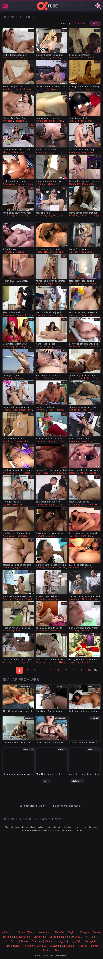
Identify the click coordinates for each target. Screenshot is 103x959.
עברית (6, 946)
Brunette (19, 599)
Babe (15, 504)
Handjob (26, 215)
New (95, 23)
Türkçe (95, 946)
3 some (39, 184)
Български (68, 946)
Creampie (52, 441)
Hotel (89, 121)
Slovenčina (39, 937)
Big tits (54, 89)
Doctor (82, 215)
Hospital (73, 215)
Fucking (49, 184)
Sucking (59, 252)
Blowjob (93, 473)
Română (28, 946)
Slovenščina (23, 937)
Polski (16, 946)
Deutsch (54, 946)
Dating (72, 346)
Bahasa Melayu (26, 932)
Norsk (64, 937)
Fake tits (57, 346)
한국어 (89, 937)
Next (97, 670)
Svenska (41, 946)
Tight (61, 215)
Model (85, 184)
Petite (39, 378)
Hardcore (89, 89)
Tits (16, 89)
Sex (47, 57)
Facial (19, 283)
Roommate (21, 536)
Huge (96, 215)
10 (89, 670)
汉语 (57, 950)
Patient (83, 473)
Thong (6, 152)
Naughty (48, 252)
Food (89, 662)
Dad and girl (75, 283)
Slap (90, 441)
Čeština (49, 941)
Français (84, 932)
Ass (60, 121)
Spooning (41, 441)
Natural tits (8, 57)
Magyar (61, 941)
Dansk (24, 941)
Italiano (47, 950)
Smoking (40, 315)
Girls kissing (60, 662)
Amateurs (94, 346)
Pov (22, 152)
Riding (14, 152)
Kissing (60, 473)
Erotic (95, 378)
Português (90, 941)
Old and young (91, 283)
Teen (52, 473)
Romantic (74, 57)
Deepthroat (51, 567)
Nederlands (45, 932)
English (72, 932)
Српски (53, 937)
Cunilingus (25, 89)
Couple (90, 57)
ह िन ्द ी (8, 932)
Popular (80, 23)
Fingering (19, 252)
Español (59, 932)
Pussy (91, 152)
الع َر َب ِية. (75, 941)
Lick (28, 57)
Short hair (8, 599)
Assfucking (41, 152)
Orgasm (55, 57)
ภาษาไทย (76, 937)
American (8, 89)
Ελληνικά (37, 941)
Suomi (14, 941)
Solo (71, 662)
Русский (83, 946)
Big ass (20, 57)
